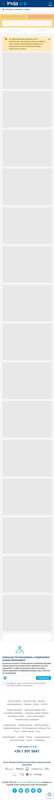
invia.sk (26, 782)
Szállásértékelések (11, 728)
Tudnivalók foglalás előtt (35, 710)
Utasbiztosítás (10, 725)
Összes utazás (14, 701)
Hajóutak (28, 704)
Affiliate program (42, 725)
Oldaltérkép (40, 740)
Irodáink (21, 737)
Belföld (44, 704)
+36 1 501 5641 (27, 751)
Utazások (9, 9)
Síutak (36, 704)
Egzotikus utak (29, 701)
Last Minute (19, 9)
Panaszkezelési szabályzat (27, 719)
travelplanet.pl (36, 782)
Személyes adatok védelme (37, 713)
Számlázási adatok (16, 716)
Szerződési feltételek (13, 713)
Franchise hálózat (17, 740)
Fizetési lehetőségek (35, 716)
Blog (38, 731)
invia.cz (19, 782)
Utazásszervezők (42, 737)
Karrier (30, 740)
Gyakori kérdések (14, 710)
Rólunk (29, 737)
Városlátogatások (14, 704)
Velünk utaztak (27, 731)
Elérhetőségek (9, 737)
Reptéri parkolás (25, 725)
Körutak (41, 701)
